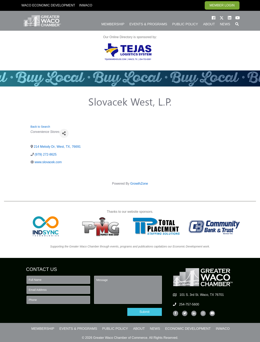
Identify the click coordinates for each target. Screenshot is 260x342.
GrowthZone (139, 183)
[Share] (64, 133)
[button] (214, 18)
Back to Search (40, 126)
